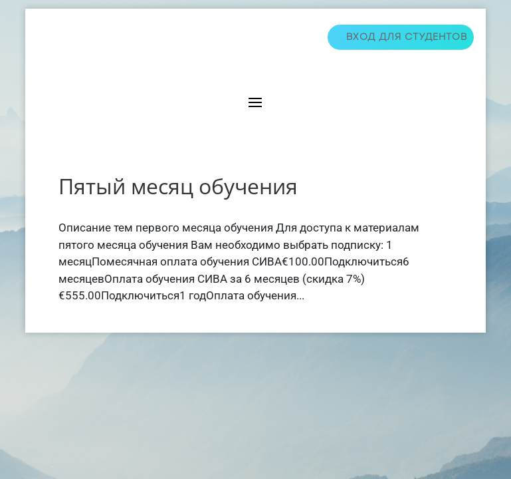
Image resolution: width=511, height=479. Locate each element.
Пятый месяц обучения (178, 186)
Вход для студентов (406, 37)
